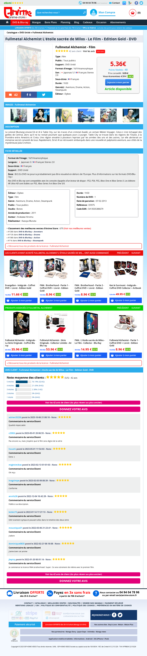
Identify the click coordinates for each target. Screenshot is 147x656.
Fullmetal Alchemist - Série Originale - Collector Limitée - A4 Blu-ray (55, 343)
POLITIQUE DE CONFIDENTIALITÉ (56, 605)
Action (86, 87)
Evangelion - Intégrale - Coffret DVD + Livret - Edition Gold (20, 286)
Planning (65, 22)
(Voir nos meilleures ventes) (77, 228)
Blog (76, 22)
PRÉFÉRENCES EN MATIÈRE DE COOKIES (114, 605)
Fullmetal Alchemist (42, 32)
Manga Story (71, 631)
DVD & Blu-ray (20, 22)
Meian (120, 624)
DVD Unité (25, 32)
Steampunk (61, 89)
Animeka (91, 631)
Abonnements (118, 22)
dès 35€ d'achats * (30, 28)
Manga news (101, 631)
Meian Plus (128, 624)
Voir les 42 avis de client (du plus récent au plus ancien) (73, 402)
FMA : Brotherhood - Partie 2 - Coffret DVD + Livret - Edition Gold (89, 288)
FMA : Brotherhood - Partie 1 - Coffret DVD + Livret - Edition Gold (54, 288)
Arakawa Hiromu (25, 216)
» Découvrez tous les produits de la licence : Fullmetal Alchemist (38, 246)
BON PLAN (100, 51)
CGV (37, 605)
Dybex (68, 93)
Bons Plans (51, 22)
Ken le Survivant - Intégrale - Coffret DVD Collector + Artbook (125, 286)
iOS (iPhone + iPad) (101, 639)
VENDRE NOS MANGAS (93, 603)
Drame (79, 87)
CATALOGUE (40, 603)
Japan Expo (81, 631)
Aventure (70, 87)
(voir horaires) (102, 3)
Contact (116, 2)
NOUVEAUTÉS (74, 603)
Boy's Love (112, 624)
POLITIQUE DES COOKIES (84, 605)
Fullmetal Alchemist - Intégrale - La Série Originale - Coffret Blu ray (20, 343)
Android (89, 639)
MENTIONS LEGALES (24, 605)
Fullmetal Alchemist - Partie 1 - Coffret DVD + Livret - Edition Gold (124, 343)
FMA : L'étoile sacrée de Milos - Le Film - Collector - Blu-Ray (90, 341)
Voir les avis (89, 51)
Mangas (36, 22)
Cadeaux (87, 22)
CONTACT (28, 603)
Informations (79, 639)
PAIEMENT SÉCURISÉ (114, 603)
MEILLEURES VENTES (57, 603)
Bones (20, 208)
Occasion (101, 22)
